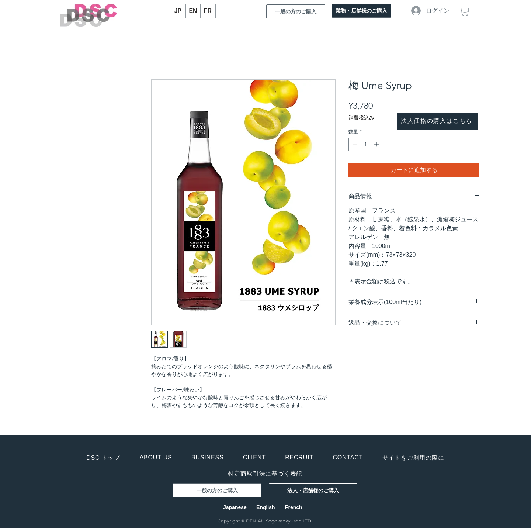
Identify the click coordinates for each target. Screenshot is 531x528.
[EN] (193, 11)
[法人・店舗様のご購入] (313, 490)
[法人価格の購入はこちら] (437, 121)
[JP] (178, 11)
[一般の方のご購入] (295, 11)
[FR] (208, 11)
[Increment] (377, 144)
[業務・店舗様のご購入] (361, 11)
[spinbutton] (365, 144)
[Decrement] (354, 144)
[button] (465, 11)
